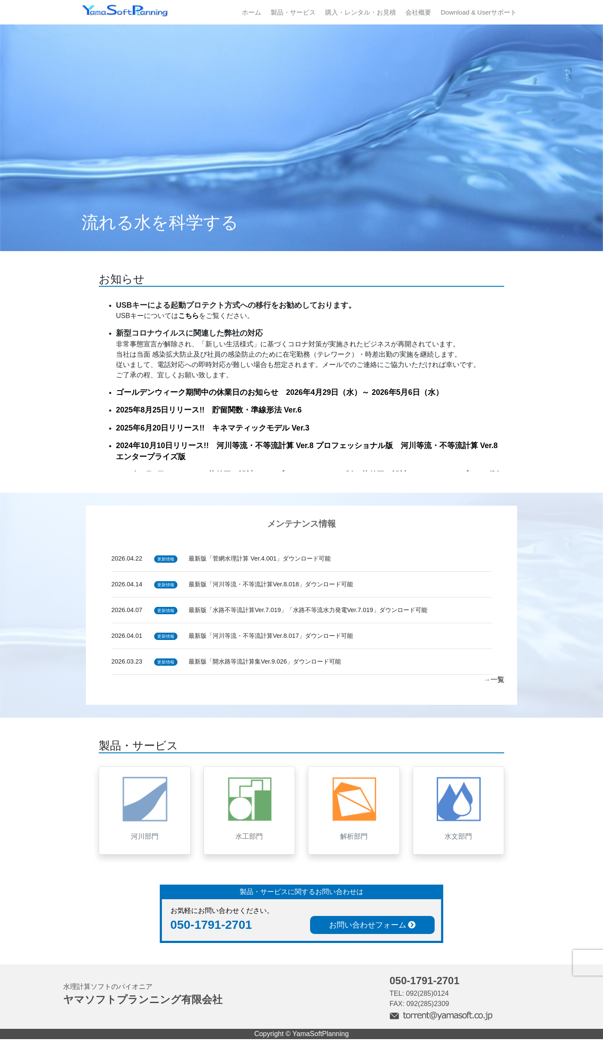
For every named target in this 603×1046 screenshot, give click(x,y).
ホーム (251, 12)
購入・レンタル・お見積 (360, 12)
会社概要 (418, 12)
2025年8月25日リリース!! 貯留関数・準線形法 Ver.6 (209, 410)
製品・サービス (293, 12)
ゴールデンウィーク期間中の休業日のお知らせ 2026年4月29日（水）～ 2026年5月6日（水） (279, 392)
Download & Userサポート (479, 12)
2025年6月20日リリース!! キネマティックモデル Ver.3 (212, 428)
